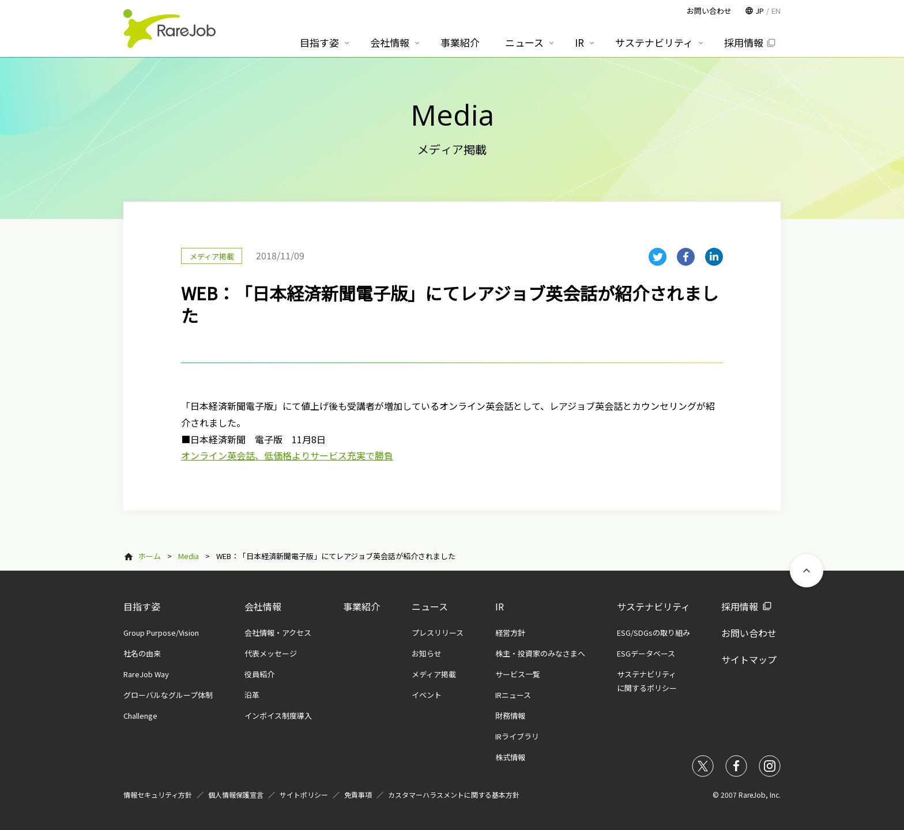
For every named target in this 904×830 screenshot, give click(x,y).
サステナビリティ (653, 606)
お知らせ (427, 653)
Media (188, 555)
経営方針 (510, 632)
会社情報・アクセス (277, 632)
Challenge (140, 715)
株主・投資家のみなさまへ (540, 653)
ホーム (149, 555)
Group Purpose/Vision (161, 632)
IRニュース (513, 694)
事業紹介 (361, 606)
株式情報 (510, 757)
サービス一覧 (517, 674)
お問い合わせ (749, 633)
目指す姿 (141, 606)
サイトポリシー (304, 794)
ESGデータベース (646, 653)
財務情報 (510, 715)
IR (499, 606)
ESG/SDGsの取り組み (653, 632)
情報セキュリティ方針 (157, 794)
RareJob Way (146, 674)
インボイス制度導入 (278, 715)
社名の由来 (142, 653)
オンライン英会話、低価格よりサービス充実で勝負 (287, 455)
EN (776, 10)
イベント (427, 694)
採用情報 (739, 606)
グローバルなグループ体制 (168, 694)
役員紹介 (259, 674)
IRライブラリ (517, 736)
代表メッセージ (270, 653)
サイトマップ (749, 659)
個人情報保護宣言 (235, 794)
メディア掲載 (434, 674)
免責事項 (358, 794)
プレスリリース (438, 632)
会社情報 (262, 606)
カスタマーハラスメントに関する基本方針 (453, 794)
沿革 (251, 694)
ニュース (430, 606)
